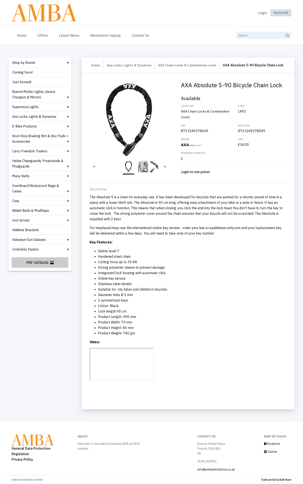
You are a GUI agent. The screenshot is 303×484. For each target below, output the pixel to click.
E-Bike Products (24, 126)
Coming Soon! (22, 72)
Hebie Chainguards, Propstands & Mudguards (37, 163)
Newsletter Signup (105, 35)
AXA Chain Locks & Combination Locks (190, 65)
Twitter (270, 451)
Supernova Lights (25, 107)
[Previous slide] (93, 169)
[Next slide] (166, 169)
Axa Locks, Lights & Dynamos (34, 116)
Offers (42, 35)
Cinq (15, 201)
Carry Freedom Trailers (29, 151)
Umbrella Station (25, 249)
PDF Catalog (40, 262)
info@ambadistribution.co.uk (216, 469)
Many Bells (20, 176)
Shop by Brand (23, 62)
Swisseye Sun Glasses (29, 239)
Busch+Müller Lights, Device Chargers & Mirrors (33, 94)
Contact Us (140, 35)
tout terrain (20, 220)
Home (22, 35)
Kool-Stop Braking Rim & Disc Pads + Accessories (40, 138)
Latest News (69, 35)
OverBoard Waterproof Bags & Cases (35, 188)
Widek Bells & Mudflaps (30, 210)
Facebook (272, 443)
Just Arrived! (21, 82)
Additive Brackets (25, 230)
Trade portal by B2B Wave (276, 479)
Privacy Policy (22, 459)
